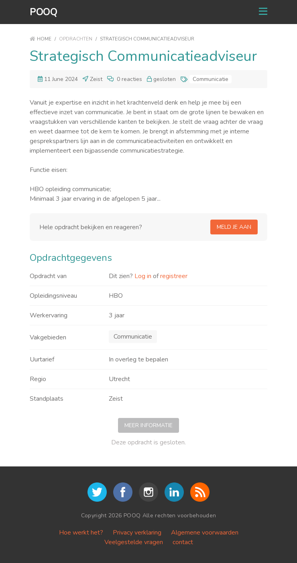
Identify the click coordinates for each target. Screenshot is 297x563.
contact (183, 542)
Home (40, 39)
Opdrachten (75, 39)
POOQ (43, 12)
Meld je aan (234, 227)
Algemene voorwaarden (204, 532)
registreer (173, 276)
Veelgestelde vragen (133, 542)
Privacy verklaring (137, 532)
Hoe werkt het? (81, 532)
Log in (142, 276)
